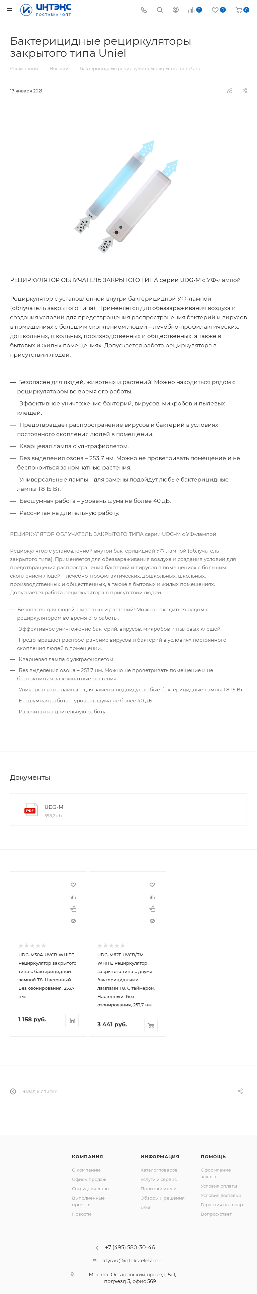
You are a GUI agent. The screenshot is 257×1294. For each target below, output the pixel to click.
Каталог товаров (159, 1169)
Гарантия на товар (222, 1204)
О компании (86, 1169)
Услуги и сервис (159, 1179)
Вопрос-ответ (216, 1213)
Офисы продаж (89, 1179)
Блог (146, 1207)
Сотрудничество (90, 1188)
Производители (159, 1188)
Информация (160, 1156)
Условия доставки (221, 1195)
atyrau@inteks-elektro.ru (133, 1260)
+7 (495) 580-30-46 (130, 1247)
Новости (81, 1213)
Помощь (213, 1156)
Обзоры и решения (163, 1197)
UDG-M (54, 807)
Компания (87, 1156)
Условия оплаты (219, 1185)
